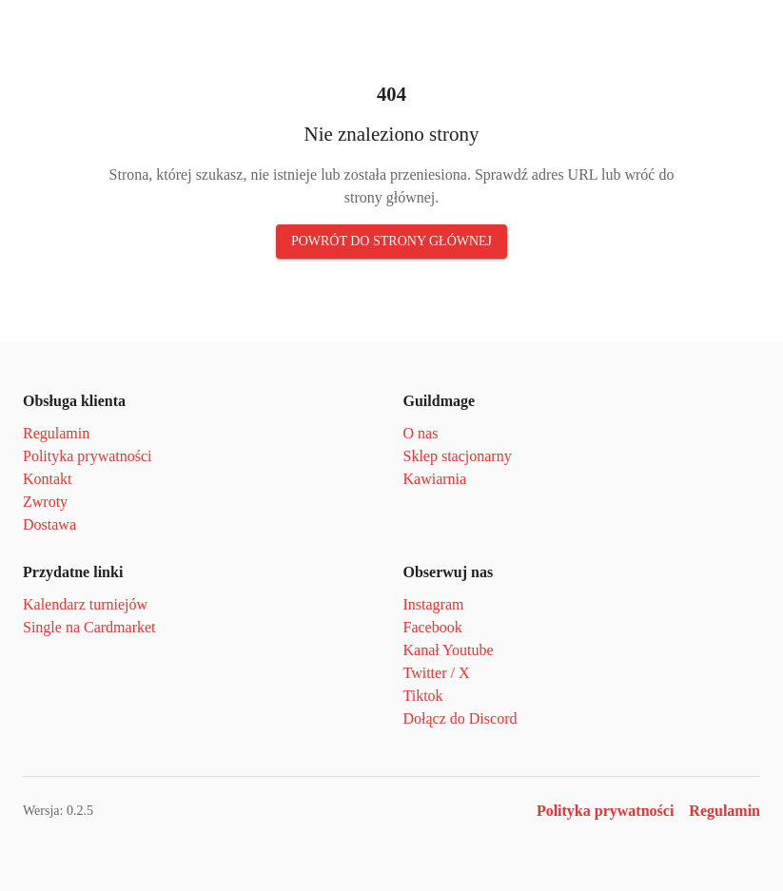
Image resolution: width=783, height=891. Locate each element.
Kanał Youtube (450, 650)
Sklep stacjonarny (461, 456)
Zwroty (46, 502)
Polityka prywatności (92, 456)
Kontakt (48, 479)
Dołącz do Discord (465, 718)
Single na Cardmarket (93, 627)
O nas (422, 433)
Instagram (436, 604)
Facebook (436, 627)
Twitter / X (438, 673)
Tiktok (423, 696)
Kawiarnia (435, 479)
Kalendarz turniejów (88, 604)
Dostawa (52, 524)
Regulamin (57, 433)
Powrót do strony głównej (391, 241)
